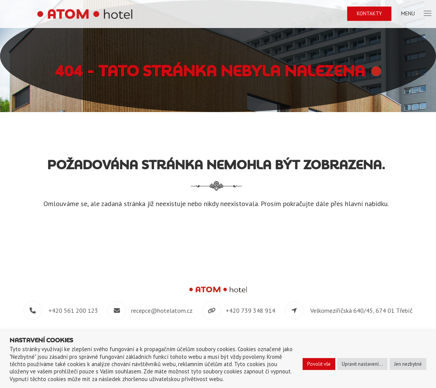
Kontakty (369, 13)
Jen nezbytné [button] (408, 364)
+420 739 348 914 (250, 310)
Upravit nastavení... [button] (362, 364)
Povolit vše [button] (319, 364)
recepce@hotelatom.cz (162, 310)
